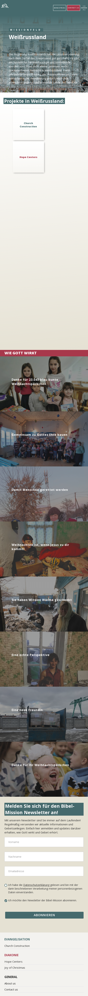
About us (10, 983)
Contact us (73, 8)
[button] (59, 8)
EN (84, 6)
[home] (5, 6)
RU (84, 10)
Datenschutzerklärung (36, 885)
